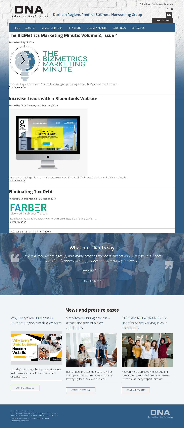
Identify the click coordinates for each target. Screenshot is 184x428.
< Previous (14, 231)
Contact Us (162, 20)
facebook (168, 9)
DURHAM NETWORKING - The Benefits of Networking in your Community (145, 323)
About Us (30, 28)
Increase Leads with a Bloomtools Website (53, 99)
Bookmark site (145, 4)
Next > (47, 231)
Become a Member (96, 28)
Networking (74, 28)
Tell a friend (168, 4)
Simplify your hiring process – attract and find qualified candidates (88, 323)
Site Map (30, 415)
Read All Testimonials (92, 281)
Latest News (119, 28)
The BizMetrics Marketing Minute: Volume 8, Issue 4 (63, 35)
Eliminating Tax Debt (31, 192)
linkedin (172, 9)
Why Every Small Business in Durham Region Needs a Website (36, 320)
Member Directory (51, 28)
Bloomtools (25, 422)
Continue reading (17, 87)
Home (17, 28)
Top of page (53, 415)
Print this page (157, 4)
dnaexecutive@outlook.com (25, 412)
